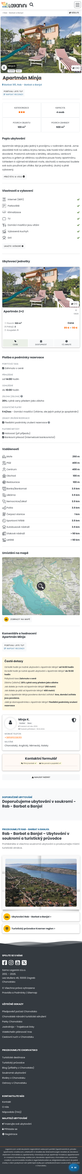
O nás (5, 1107)
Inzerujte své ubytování (16, 1124)
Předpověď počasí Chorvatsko (19, 1011)
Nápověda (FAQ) (11, 1112)
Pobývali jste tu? (13, 93)
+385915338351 (13, 737)
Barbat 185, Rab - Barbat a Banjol (22, 84)
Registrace (9, 1134)
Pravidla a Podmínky (14, 992)
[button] (41, 586)
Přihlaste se (9, 1129)
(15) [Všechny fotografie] (76, 68)
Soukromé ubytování (14, 1072)
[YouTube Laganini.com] (17, 962)
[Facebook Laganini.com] (4, 962)
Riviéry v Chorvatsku (13, 1078)
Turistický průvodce (13, 1062)
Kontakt (6, 1102)
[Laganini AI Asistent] (74, 1167)
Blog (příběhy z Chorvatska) (18, 1067)
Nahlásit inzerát (41, 777)
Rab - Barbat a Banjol (12, 13)
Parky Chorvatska (12, 1021)
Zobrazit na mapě (17, 619)
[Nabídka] (77, 4)
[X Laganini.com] (24, 962)
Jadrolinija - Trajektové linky (18, 1026)
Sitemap (32, 992)
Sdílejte (74, 12)
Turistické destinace (13, 1057)
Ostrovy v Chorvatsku (14, 1083)
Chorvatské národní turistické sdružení (24, 1016)
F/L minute (66, 343)
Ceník (15, 343)
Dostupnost (41, 343)
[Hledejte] (32, 4)
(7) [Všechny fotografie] (74, 304)
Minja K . (12, 66)
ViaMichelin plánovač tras (17, 1032)
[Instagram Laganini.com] (11, 962)
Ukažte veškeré (13, 246)
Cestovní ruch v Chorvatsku (18, 1037)
